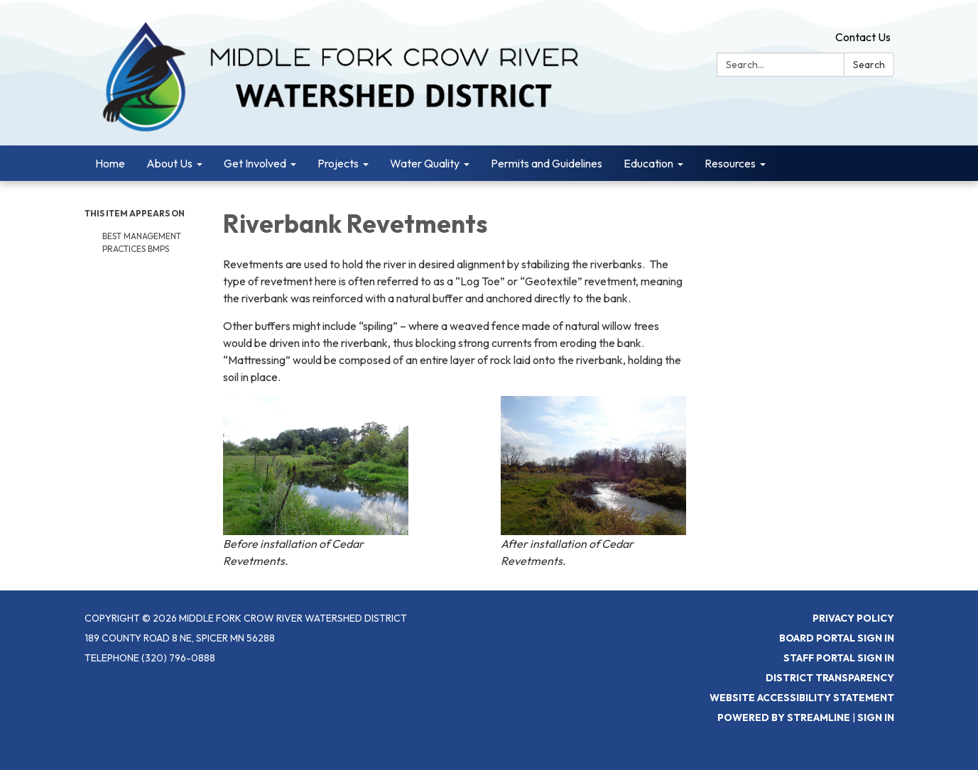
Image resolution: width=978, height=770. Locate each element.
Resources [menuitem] (730, 163)
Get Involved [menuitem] (255, 163)
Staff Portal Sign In (838, 657)
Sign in (875, 717)
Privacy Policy (853, 618)
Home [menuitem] (110, 163)
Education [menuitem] (648, 163)
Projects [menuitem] (338, 163)
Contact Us (863, 37)
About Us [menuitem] (169, 163)
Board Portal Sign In (836, 638)
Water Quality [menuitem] (425, 163)
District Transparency (830, 677)
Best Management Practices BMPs (141, 242)
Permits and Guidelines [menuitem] (546, 163)
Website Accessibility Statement (802, 697)
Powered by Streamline (783, 717)
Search (869, 64)
